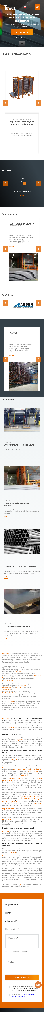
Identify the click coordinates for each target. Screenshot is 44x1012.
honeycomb (7, 662)
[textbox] (22, 935)
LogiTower (5, 626)
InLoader (18, 665)
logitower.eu (22, 1002)
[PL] (26, 7)
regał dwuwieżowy (34, 742)
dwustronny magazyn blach (30, 769)
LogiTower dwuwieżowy (23, 649)
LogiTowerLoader (8, 653)
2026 (10, 1000)
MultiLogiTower (7, 660)
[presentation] (5, 98)
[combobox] (22, 935)
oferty (20, 857)
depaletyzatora (7, 792)
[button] (16, 37)
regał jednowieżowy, (20, 742)
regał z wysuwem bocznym (28, 771)
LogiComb (17, 644)
